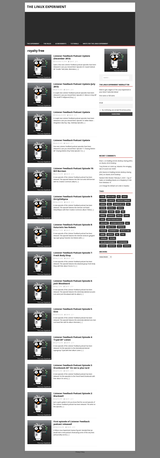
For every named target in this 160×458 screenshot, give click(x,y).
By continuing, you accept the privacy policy (115, 110)
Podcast (103, 231)
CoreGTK (111, 200)
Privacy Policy (80, 452)
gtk (117, 212)
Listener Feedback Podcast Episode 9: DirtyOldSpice (72, 198)
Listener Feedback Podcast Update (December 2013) (71, 57)
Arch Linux (111, 196)
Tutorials (75, 44)
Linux (102, 219)
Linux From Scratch (114, 219)
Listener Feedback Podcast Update (71, 112)
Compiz (102, 200)
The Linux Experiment (107, 242)
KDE (123, 212)
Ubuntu (103, 246)
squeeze (110, 234)
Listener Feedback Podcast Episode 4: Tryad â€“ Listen (72, 338)
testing (112, 238)
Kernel (102, 215)
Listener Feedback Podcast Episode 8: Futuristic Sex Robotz (72, 226)
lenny (126, 215)
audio (125, 196)
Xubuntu (127, 246)
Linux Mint (104, 223)
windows (112, 246)
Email (101, 103)
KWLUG (119, 215)
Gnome (111, 212)
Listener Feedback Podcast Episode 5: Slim (72, 310)
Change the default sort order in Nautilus (115, 186)
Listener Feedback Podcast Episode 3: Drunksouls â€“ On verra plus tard (72, 366)
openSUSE (121, 227)
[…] (78, 69)
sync (122, 234)
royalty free (125, 231)
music (102, 227)
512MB (102, 196)
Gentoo (103, 212)
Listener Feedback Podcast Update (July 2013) (74, 85)
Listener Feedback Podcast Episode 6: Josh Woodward (72, 282)
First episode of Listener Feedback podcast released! (71, 422)
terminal (103, 238)
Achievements (60, 44)
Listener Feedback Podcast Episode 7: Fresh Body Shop (72, 254)
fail (128, 204)
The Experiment (33, 44)
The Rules (47, 44)
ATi (119, 196)
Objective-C (111, 227)
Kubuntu (111, 215)
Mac (127, 223)
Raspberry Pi (113, 231)
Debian (102, 204)
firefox (120, 208)
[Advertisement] (80, 26)
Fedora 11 (111, 208)
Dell (109, 204)
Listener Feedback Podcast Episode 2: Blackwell (72, 394)
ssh (117, 234)
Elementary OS (119, 204)
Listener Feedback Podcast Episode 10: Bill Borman (73, 169)
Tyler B (71, 61)
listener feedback (117, 223)
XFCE (119, 246)
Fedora (102, 208)
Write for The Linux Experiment (95, 44)
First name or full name (107, 96)
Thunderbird (122, 242)
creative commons (123, 200)
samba (102, 234)
